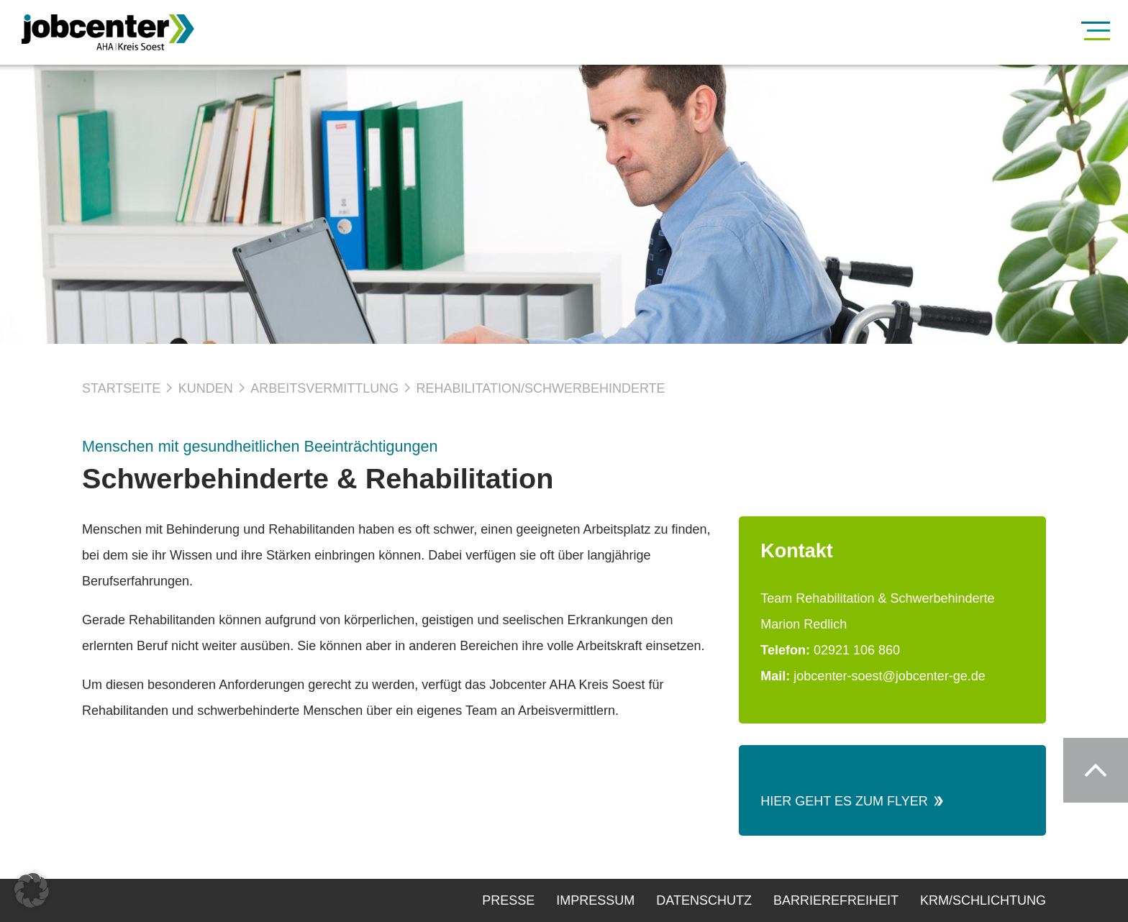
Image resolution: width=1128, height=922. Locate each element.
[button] (31, 890)
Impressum (595, 900)
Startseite (121, 388)
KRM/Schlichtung (983, 900)
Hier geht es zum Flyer (849, 801)
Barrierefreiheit (836, 900)
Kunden (205, 388)
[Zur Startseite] (129, 32)
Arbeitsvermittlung (324, 388)
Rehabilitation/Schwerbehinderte (541, 388)
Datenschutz (704, 900)
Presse (508, 900)
